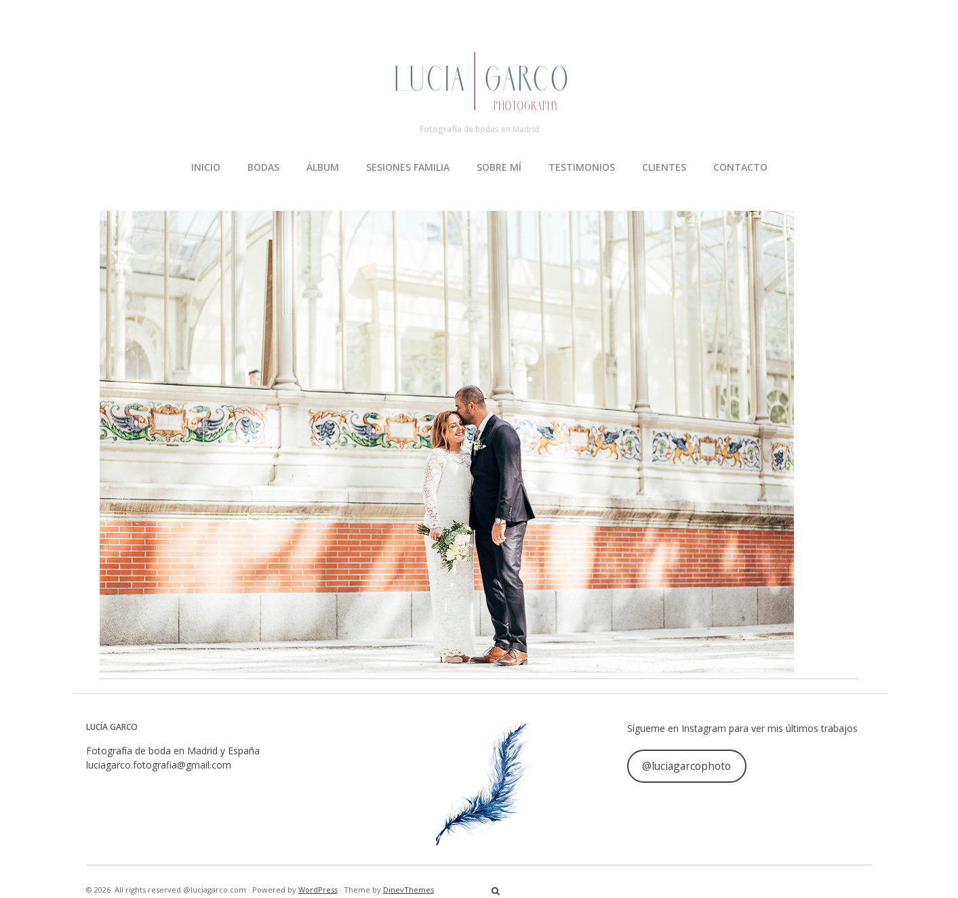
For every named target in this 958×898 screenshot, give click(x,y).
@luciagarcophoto (686, 765)
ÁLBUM (322, 167)
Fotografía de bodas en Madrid (479, 129)
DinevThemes (408, 889)
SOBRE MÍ (499, 167)
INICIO (205, 167)
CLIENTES (664, 167)
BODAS (263, 167)
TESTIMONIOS (581, 167)
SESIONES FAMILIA (408, 167)
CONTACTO (740, 167)
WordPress (318, 889)
